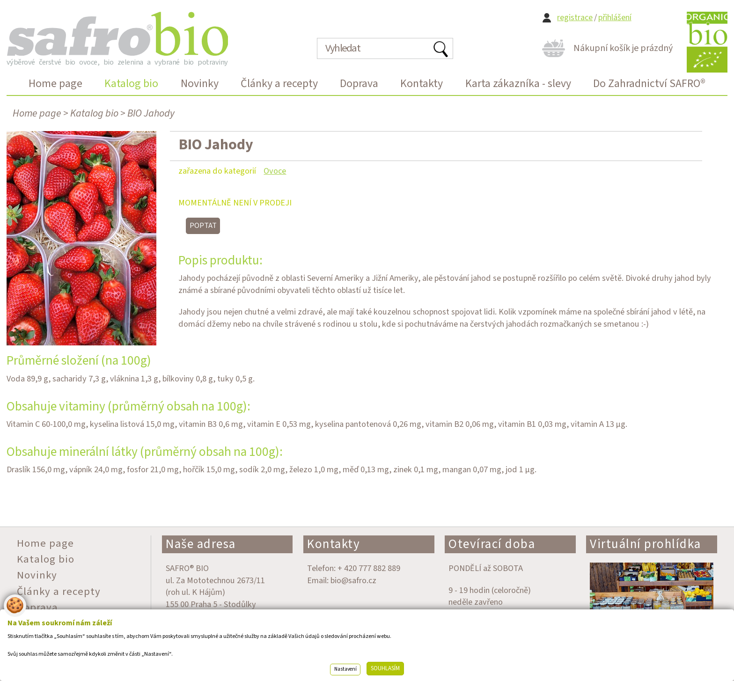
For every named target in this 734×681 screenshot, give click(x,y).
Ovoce (275, 171)
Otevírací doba (491, 544)
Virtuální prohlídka (645, 544)
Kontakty (333, 544)
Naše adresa (201, 544)
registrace (575, 17)
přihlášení (614, 17)
